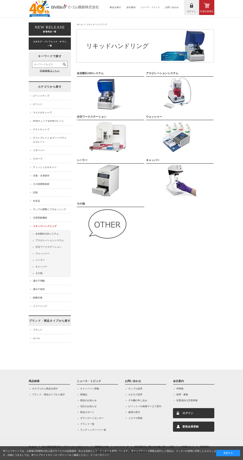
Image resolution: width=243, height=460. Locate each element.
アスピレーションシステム (162, 73)
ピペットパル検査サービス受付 (144, 406)
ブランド (37, 329)
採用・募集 (182, 394)
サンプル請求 (135, 388)
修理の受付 (134, 412)
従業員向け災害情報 (187, 400)
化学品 (36, 201)
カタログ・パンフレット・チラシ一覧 (49, 43)
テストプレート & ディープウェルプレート (49, 139)
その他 (81, 203)
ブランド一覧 (87, 424)
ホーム (80, 24)
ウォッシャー (154, 116)
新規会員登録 (190, 426)
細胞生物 (37, 297)
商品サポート (87, 412)
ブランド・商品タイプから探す (50, 320)
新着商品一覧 (50, 29)
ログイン (187, 413)
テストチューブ (41, 129)
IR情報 (179, 388)
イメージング (40, 306)
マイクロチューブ (42, 112)
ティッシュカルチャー (45, 167)
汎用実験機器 (40, 217)
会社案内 (178, 381)
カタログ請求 (135, 394)
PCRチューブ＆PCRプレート (48, 121)
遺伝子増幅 (39, 280)
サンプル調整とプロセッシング (49, 209)
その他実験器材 (41, 184)
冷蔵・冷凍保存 (41, 175)
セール (36, 338)
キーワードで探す (50, 56)
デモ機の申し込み (137, 400)
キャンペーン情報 (89, 388)
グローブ (37, 158)
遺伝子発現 (39, 289)
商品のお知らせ (88, 400)
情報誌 (83, 394)
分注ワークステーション (91, 116)
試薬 (35, 192)
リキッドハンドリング (96, 24)
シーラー (82, 160)
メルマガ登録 (135, 418)
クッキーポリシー (99, 455)
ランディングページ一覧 (93, 429)
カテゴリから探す (50, 86)
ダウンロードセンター (92, 418)
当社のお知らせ (88, 406)
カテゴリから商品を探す (45, 388)
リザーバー (39, 150)
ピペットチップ (41, 95)
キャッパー (152, 160)
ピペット (37, 104)
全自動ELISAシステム (90, 73)
